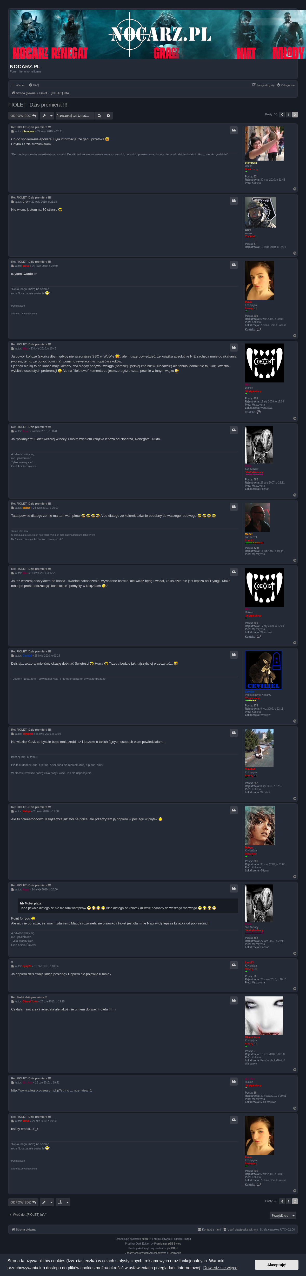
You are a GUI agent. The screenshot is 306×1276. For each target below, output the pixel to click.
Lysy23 (249, 962)
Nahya (249, 847)
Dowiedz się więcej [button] (220, 1268)
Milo (247, 384)
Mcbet (248, 534)
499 (256, 398)
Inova (248, 302)
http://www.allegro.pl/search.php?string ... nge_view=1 (51, 1090)
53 (255, 176)
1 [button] (288, 114)
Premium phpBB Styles (167, 1243)
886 (256, 861)
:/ (12, 961)
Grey (248, 230)
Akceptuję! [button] (277, 1265)
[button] (282, 114)
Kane (248, 465)
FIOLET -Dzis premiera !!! (37, 105)
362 (256, 479)
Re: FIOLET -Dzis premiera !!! (31, 127)
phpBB (146, 1239)
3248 (256, 547)
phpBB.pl (172, 1248)
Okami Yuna (252, 1037)
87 (255, 243)
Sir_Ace (250, 1078)
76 (255, 976)
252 (256, 783)
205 (256, 315)
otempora (251, 162)
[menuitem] (34, 85)
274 (256, 705)
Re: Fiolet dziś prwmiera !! (29, 997)
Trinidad (250, 769)
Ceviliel (249, 691)
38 (255, 1092)
